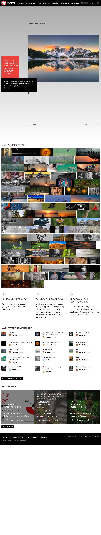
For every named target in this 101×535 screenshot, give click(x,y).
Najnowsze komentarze (16, 446)
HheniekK (14, 453)
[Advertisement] (63, 109)
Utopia (47, 478)
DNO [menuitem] (44, 3)
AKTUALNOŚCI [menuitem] (53, 3)
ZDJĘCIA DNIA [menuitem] (31, 3)
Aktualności (9, 504)
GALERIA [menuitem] (22, 3)
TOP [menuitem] (39, 3)
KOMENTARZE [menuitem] (73, 3)
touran (32, 93)
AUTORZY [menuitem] (63, 3)
